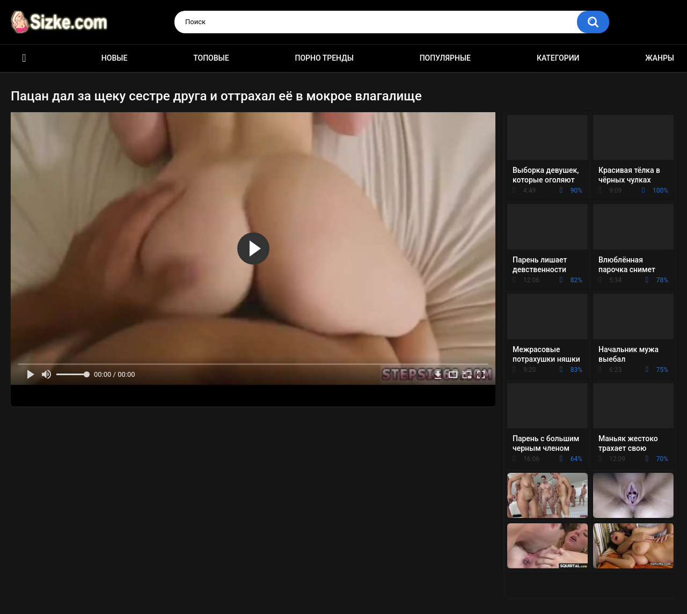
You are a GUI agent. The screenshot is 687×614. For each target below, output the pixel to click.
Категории (558, 58)
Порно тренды (324, 58)
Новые (114, 58)
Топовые (211, 58)
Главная (24, 58)
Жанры (659, 58)
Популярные (445, 58)
